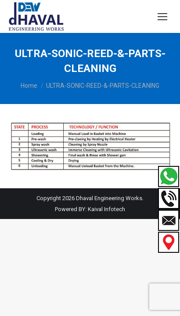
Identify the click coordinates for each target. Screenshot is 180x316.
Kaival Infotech (106, 209)
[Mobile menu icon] (162, 16)
